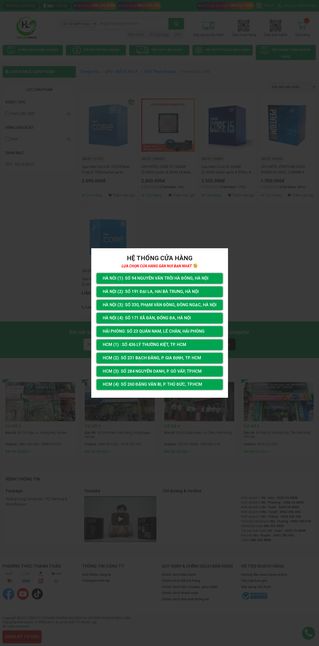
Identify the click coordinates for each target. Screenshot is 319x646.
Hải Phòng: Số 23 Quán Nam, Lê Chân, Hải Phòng (153, 331)
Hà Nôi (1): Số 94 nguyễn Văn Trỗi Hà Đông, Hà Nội (155, 278)
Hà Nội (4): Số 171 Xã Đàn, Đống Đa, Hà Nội (147, 317)
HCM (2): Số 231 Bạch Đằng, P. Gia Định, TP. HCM (152, 357)
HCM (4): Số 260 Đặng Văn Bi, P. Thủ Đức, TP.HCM (152, 384)
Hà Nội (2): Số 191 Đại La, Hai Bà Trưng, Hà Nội (151, 291)
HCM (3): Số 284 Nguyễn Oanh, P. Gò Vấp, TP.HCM (152, 371)
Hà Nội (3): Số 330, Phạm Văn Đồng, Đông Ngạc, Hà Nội (160, 304)
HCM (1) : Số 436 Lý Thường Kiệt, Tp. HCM (144, 344)
